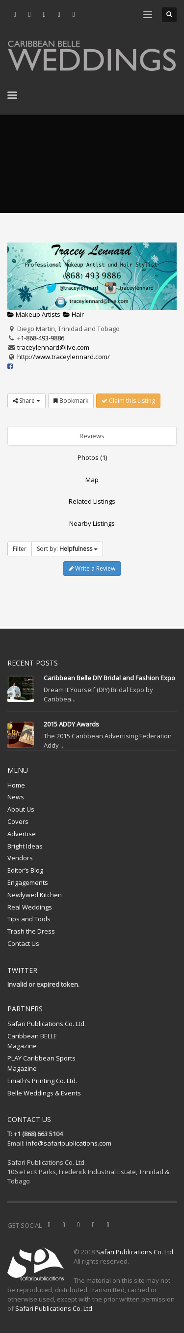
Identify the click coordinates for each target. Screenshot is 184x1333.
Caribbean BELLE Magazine (32, 1041)
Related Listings (92, 501)
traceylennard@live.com (53, 347)
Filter (19, 549)
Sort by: (67, 549)
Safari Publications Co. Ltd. (46, 1023)
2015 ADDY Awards (71, 724)
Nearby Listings (92, 523)
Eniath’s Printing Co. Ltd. (42, 1080)
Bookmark (70, 400)
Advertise (21, 833)
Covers (17, 821)
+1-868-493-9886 (40, 337)
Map (92, 479)
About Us (20, 809)
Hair (73, 314)
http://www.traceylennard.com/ (63, 356)
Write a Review (92, 568)
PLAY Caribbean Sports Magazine (41, 1063)
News (15, 796)
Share (26, 400)
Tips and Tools (29, 918)
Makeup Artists (33, 314)
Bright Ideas (25, 846)
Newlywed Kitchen (34, 894)
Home (16, 785)
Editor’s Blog (25, 870)
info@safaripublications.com (68, 1143)
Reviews (92, 435)
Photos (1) (92, 457)
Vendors (20, 857)
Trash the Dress (31, 931)
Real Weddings (29, 907)
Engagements (27, 882)
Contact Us (23, 943)
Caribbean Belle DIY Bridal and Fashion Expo (109, 677)
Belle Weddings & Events (44, 1093)
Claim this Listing (128, 400)
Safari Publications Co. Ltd (134, 1251)
